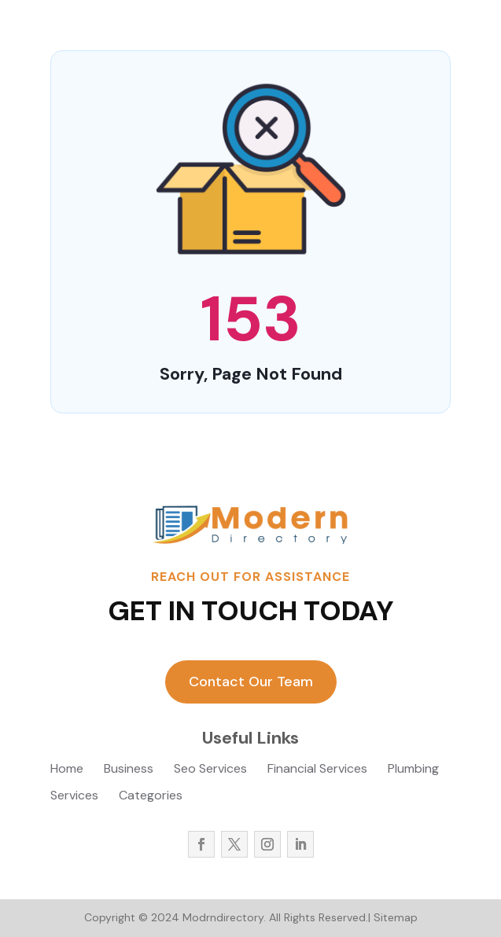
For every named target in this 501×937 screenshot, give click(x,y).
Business (128, 770)
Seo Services (210, 770)
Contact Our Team (251, 681)
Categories (150, 796)
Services (74, 796)
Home (66, 770)
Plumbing (413, 770)
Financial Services (317, 770)
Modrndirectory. (222, 917)
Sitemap (396, 917)
